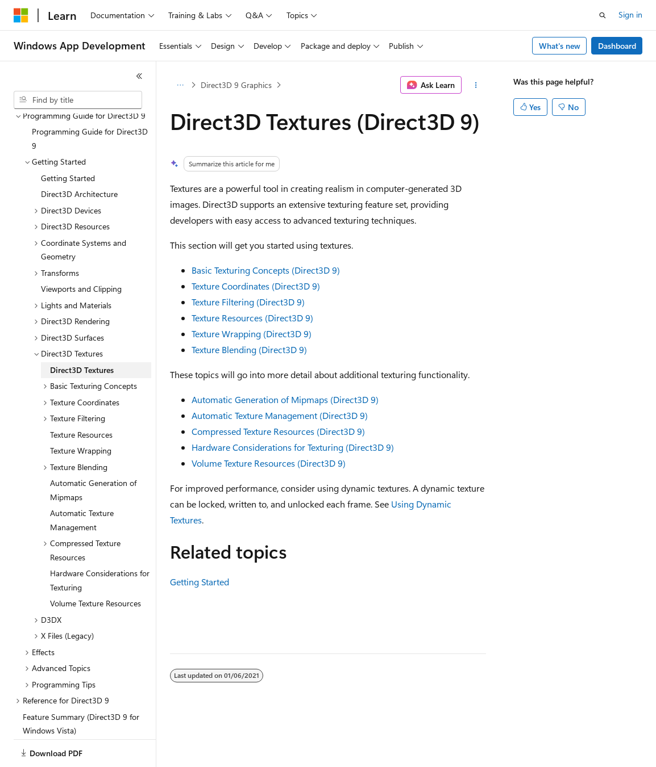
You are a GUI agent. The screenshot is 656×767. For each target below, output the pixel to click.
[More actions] (476, 85)
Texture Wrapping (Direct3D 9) (252, 334)
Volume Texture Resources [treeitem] (95, 564)
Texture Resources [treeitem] (81, 395)
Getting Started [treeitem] (68, 138)
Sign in (630, 14)
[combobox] (78, 100)
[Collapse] (139, 76)
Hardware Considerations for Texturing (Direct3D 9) (293, 447)
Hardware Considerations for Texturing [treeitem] (100, 541)
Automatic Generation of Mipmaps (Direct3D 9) (285, 399)
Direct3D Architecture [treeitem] (79, 154)
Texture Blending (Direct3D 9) (249, 349)
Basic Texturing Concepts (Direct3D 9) (266, 270)
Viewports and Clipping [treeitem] (81, 249)
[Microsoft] (21, 15)
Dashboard (617, 45)
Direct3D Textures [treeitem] (82, 330)
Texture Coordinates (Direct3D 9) (256, 286)
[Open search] (602, 15)
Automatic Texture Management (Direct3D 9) (280, 415)
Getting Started (199, 582)
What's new (559, 45)
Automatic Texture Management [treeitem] (82, 480)
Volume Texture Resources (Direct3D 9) (269, 463)
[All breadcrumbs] (180, 85)
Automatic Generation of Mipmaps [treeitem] (93, 450)
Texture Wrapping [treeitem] (80, 411)
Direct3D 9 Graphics (236, 84)
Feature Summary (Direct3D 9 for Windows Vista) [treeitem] (81, 684)
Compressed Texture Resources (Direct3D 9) (278, 431)
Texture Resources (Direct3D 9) (252, 318)
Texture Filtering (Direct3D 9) (248, 302)
